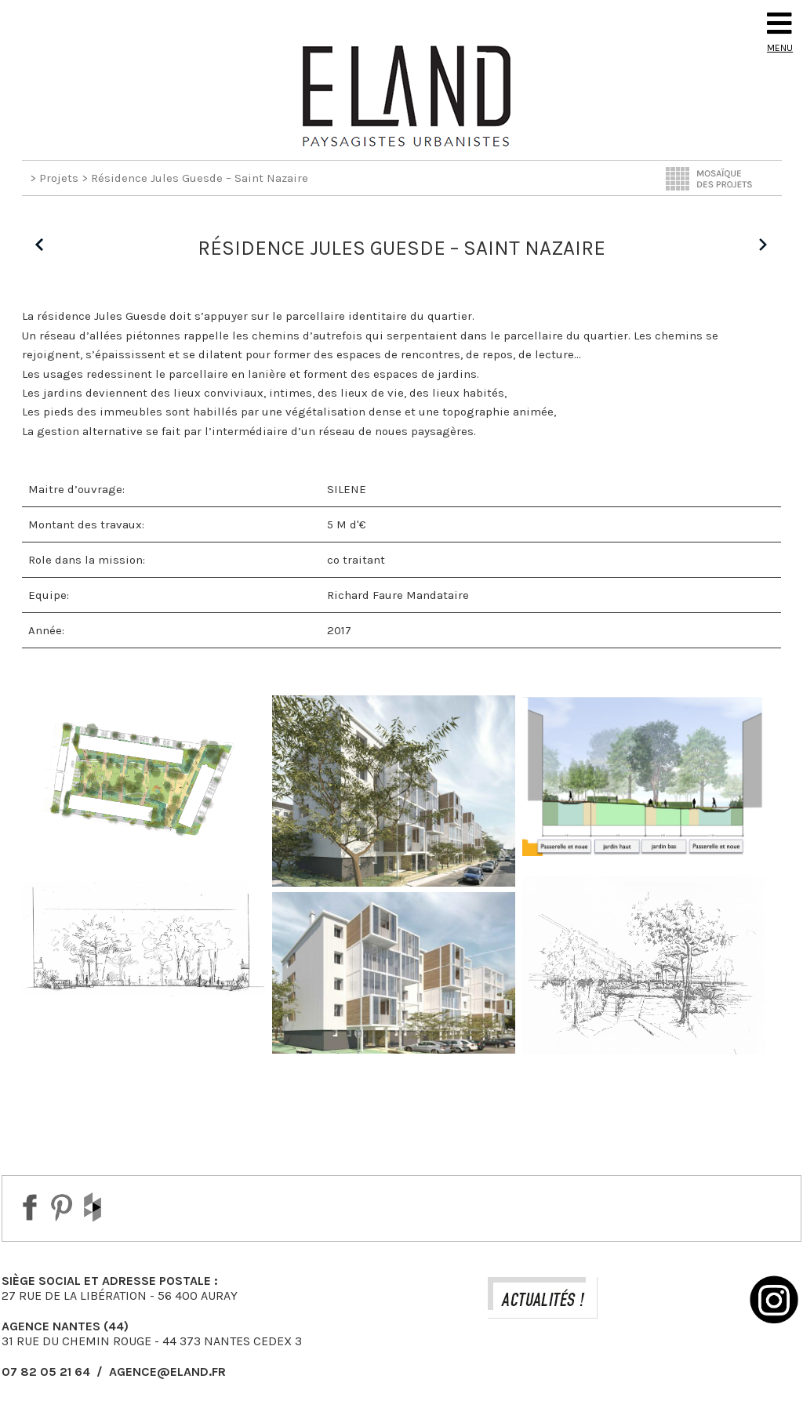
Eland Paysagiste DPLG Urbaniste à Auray (401, 95)
